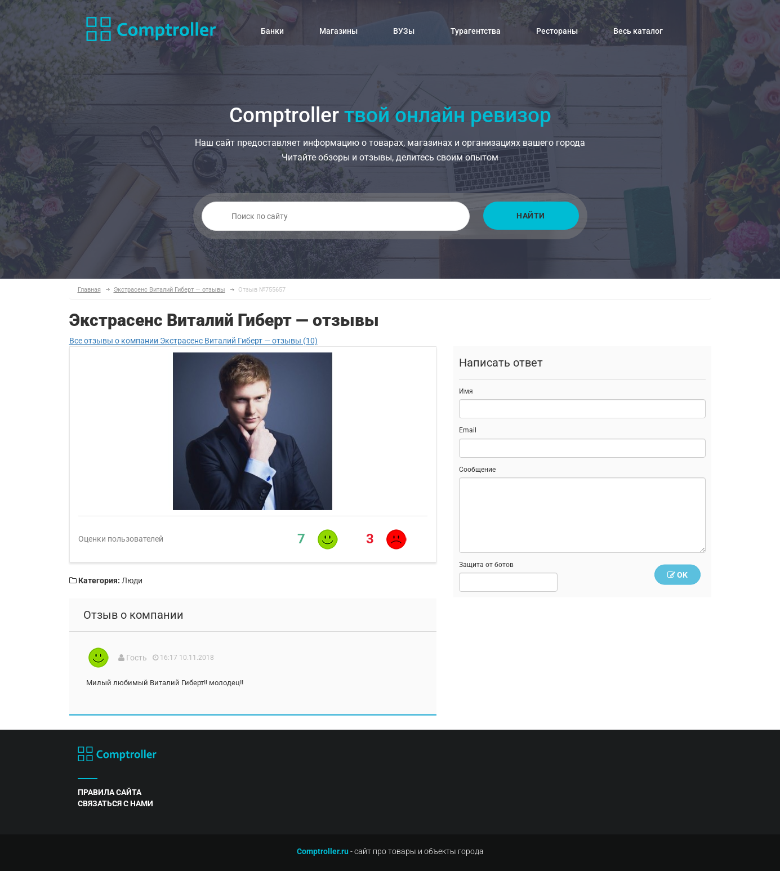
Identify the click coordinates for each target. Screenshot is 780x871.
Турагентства (476, 30)
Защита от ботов (486, 565)
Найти (530, 215)
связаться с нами (115, 803)
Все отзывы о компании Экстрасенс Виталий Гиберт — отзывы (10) (193, 340)
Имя (466, 391)
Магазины (338, 30)
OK (677, 574)
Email (467, 430)
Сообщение (477, 470)
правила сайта (109, 792)
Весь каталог (638, 30)
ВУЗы (403, 30)
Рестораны (557, 30)
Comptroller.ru (323, 851)
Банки (272, 30)
